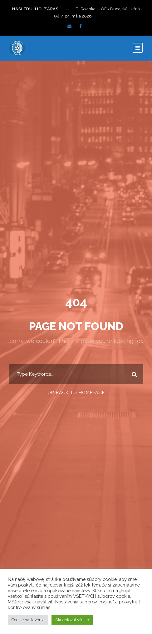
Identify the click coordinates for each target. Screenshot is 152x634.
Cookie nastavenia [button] (28, 619)
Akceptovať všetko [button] (72, 619)
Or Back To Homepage (76, 392)
